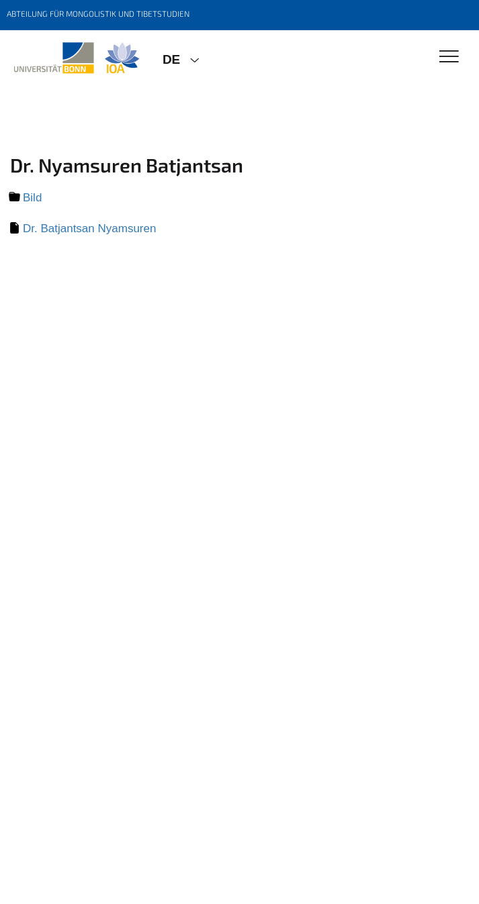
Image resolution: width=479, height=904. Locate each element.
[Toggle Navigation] (449, 57)
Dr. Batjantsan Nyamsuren (89, 228)
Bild (32, 197)
